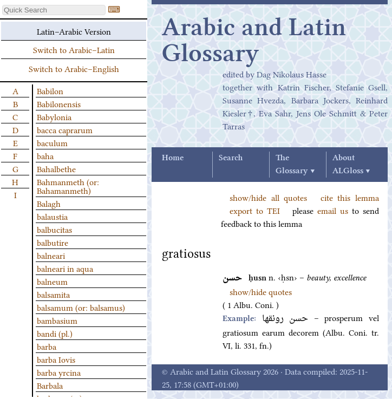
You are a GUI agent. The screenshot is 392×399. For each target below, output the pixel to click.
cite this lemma (350, 197)
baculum (52, 142)
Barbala (50, 385)
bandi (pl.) (55, 333)
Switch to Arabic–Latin (74, 49)
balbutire (52, 242)
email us (332, 210)
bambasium (57, 320)
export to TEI (255, 210)
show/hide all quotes (268, 197)
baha (45, 155)
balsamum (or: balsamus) (81, 307)
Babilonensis (59, 103)
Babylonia (54, 116)
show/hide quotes (261, 291)
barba (46, 346)
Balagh (49, 203)
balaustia (52, 216)
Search (231, 158)
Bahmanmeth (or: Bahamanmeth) (68, 185)
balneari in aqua (65, 268)
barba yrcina (59, 372)
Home (173, 158)
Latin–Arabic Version (74, 31)
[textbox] (54, 10)
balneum (52, 281)
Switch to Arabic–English (74, 68)
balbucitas (54, 229)
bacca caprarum (65, 129)
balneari (51, 255)
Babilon (50, 90)
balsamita (53, 294)
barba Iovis (56, 359)
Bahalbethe (56, 168)
